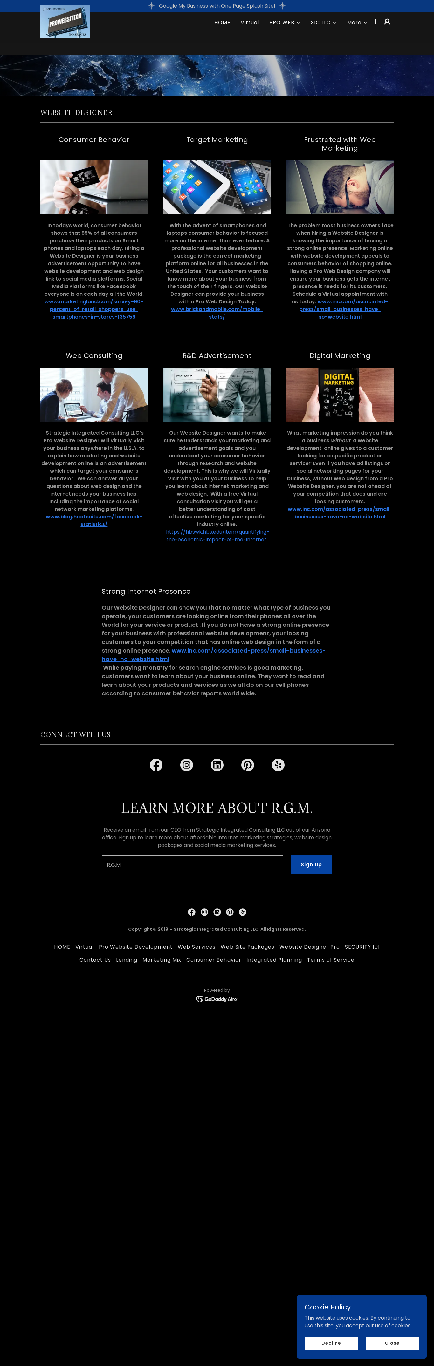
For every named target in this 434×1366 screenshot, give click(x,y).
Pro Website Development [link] (136, 1173)
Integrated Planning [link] (274, 1186)
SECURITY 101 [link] (362, 1173)
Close (392, 1343)
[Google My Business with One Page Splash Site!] (217, 6)
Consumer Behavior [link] (213, 1186)
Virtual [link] (250, 34)
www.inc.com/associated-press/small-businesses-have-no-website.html (343, 309)
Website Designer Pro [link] (309, 1173)
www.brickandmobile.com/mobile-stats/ (217, 313)
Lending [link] (126, 1186)
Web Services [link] (197, 1173)
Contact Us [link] (95, 1186)
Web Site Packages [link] (247, 1173)
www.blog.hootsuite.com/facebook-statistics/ (94, 520)
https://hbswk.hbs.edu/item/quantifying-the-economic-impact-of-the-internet (217, 535)
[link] (65, 33)
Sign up (311, 1091)
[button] (285, 34)
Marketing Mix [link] (161, 1186)
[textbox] (192, 1091)
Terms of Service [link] (331, 1186)
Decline (332, 1343)
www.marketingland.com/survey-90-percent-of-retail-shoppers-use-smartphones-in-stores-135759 (94, 309)
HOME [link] (222, 34)
